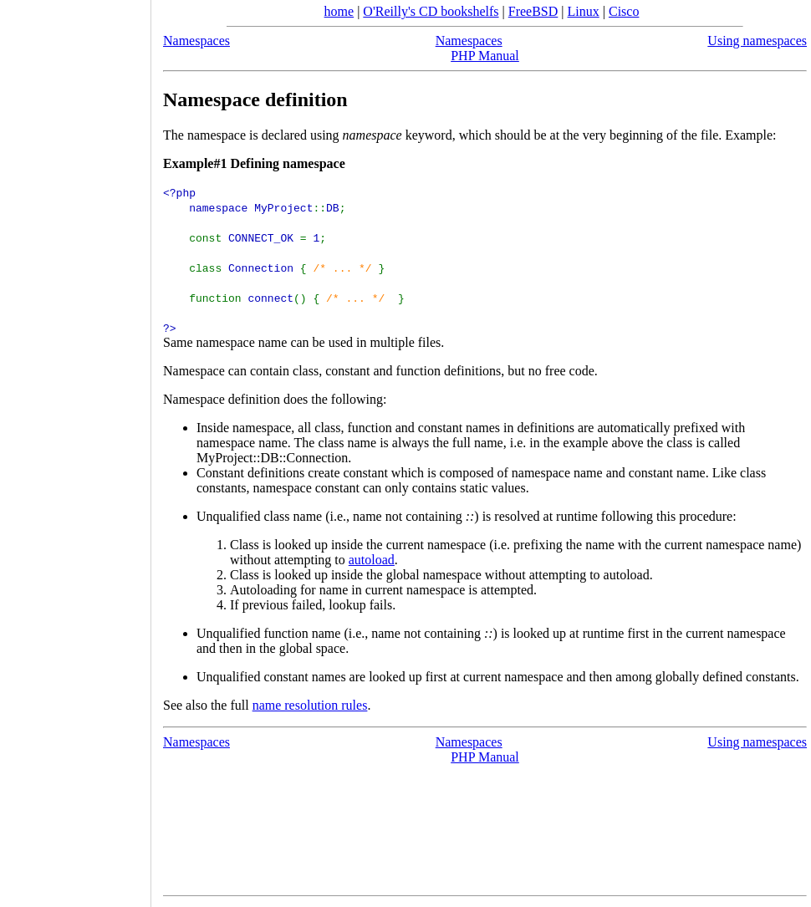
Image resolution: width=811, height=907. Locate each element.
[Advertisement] (75, 448)
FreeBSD (533, 11)
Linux (583, 11)
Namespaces (196, 40)
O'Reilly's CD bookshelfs (430, 11)
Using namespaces (757, 40)
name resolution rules (310, 705)
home (339, 11)
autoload (372, 560)
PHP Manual (485, 55)
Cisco (624, 11)
